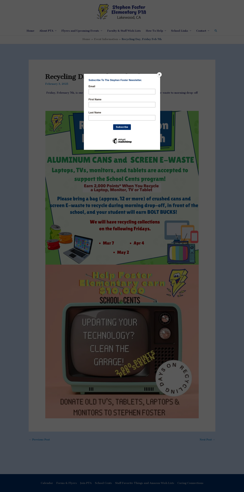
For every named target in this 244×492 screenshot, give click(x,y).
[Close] (159, 74)
